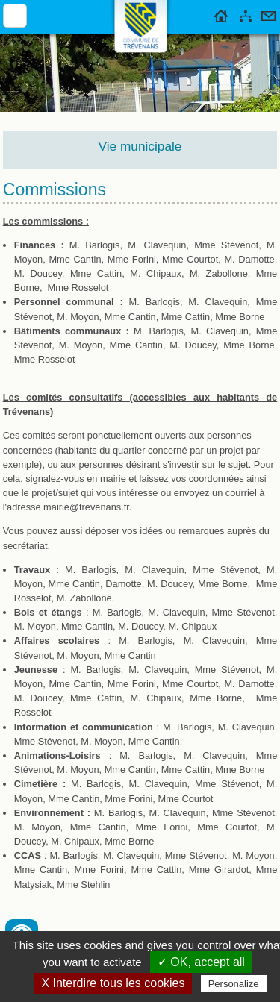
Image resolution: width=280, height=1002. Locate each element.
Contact (268, 13)
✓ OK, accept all (201, 962)
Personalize (233, 983)
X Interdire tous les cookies (112, 983)
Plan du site (245, 13)
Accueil (221, 13)
